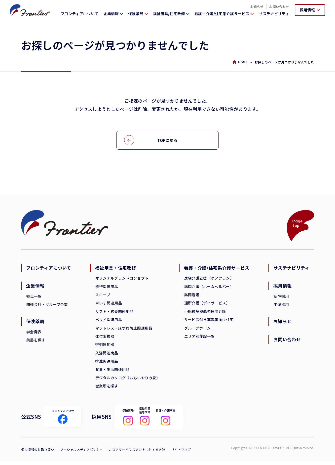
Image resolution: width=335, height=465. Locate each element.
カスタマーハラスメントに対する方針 (137, 453)
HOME (242, 62)
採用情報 (282, 287)
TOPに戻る (167, 140)
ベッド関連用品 (108, 321)
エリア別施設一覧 (199, 338)
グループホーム (197, 330)
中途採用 (281, 305)
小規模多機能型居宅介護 (205, 313)
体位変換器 (104, 338)
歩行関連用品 (106, 287)
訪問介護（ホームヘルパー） (208, 287)
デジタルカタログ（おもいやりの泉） (127, 380)
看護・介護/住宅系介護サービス (217, 269)
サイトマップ (181, 453)
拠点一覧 (34, 297)
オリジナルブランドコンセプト (122, 279)
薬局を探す (36, 341)
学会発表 (34, 333)
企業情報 (36, 287)
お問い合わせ (279, 6)
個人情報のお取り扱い (37, 453)
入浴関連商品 (106, 355)
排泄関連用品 (106, 363)
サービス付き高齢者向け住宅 (208, 321)
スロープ (102, 296)
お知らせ (256, 6)
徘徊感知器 (104, 346)
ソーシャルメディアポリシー (81, 453)
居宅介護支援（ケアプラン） (208, 279)
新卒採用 (281, 297)
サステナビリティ (274, 13)
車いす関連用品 (108, 304)
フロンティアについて (79, 13)
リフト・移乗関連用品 (114, 313)
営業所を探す (106, 389)
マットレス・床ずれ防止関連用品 (123, 330)
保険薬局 (36, 323)
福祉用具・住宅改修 (115, 269)
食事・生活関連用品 (112, 372)
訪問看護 (191, 296)
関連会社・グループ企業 (47, 305)
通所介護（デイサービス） (207, 304)
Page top (297, 224)
